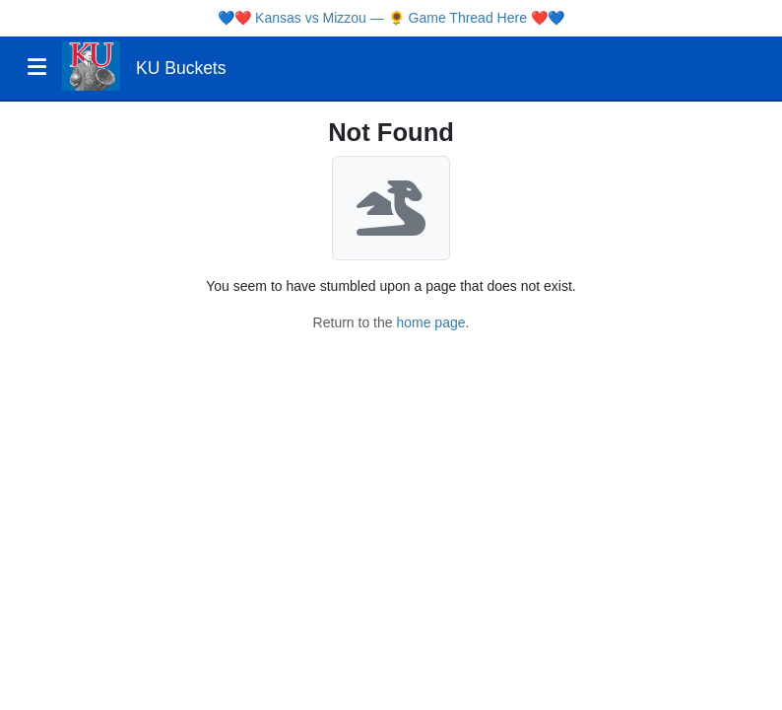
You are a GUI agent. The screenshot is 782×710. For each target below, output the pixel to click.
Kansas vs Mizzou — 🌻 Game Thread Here (391, 18)
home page (430, 322)
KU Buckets (181, 68)
